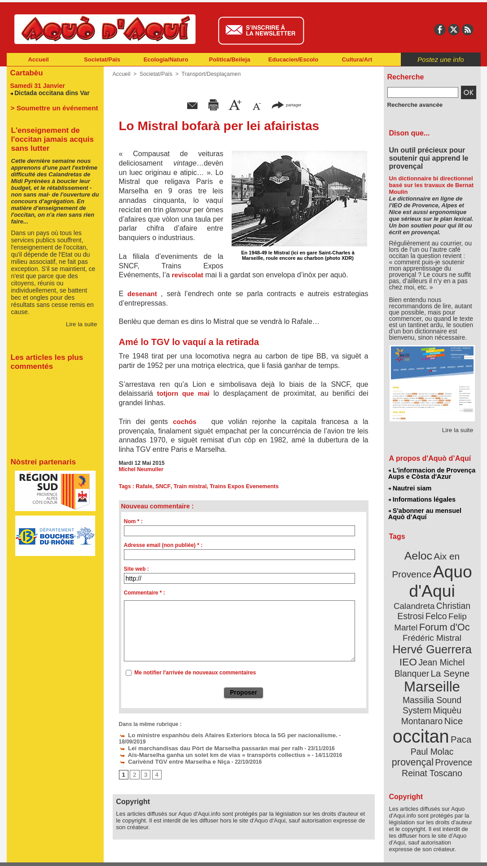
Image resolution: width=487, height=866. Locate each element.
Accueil (38, 59)
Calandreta (453, 588)
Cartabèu (25, 72)
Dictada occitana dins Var (49, 91)
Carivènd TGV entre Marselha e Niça (169, 753)
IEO (410, 641)
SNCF (162, 486)
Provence (420, 724)
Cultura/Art (357, 59)
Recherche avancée (412, 104)
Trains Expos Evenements (240, 486)
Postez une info (440, 59)
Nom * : (133, 521)
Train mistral (188, 486)
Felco (461, 598)
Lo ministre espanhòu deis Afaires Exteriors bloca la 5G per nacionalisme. (218, 734)
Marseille (417, 664)
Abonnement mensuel (125, 852)
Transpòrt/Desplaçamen (208, 74)
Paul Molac (412, 715)
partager (286, 104)
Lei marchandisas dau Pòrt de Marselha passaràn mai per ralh (203, 741)
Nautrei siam (410, 487)
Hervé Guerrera (432, 630)
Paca (458, 703)
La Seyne (448, 651)
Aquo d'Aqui (430, 576)
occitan (422, 700)
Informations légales (422, 498)
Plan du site (204, 852)
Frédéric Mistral (442, 619)
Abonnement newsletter (46, 852)
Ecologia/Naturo (166, 59)
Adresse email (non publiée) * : (163, 545)
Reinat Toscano (439, 729)
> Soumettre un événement (51, 106)
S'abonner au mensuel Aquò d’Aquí (425, 512)
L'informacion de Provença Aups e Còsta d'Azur (431, 473)
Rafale (144, 486)
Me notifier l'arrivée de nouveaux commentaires (195, 672)
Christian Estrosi (421, 598)
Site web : (136, 569)
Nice (451, 686)
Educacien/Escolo (293, 59)
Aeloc (419, 553)
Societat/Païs (102, 59)
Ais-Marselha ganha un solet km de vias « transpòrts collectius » (206, 747)
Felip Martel (419, 609)
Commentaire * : (144, 593)
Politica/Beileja (229, 59)
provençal (452, 715)
